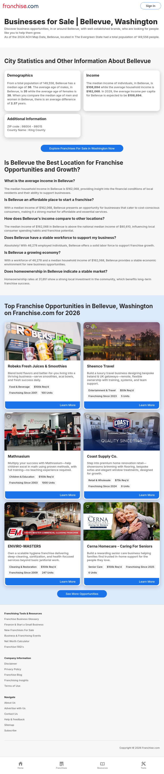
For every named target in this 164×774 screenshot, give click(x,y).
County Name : (18, 130)
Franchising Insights (16, 680)
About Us (9, 702)
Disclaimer (10, 663)
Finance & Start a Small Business (24, 624)
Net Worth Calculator (17, 641)
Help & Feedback (14, 719)
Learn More (67, 405)
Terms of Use (12, 685)
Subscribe (10, 730)
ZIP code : (14, 126)
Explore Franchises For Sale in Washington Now (82, 148)
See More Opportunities (82, 593)
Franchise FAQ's (14, 646)
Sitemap (9, 724)
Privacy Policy (12, 669)
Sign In (150, 6)
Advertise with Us (15, 708)
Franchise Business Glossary (21, 619)
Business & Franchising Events (22, 635)
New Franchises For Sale (19, 630)
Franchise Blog (13, 674)
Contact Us (11, 713)
